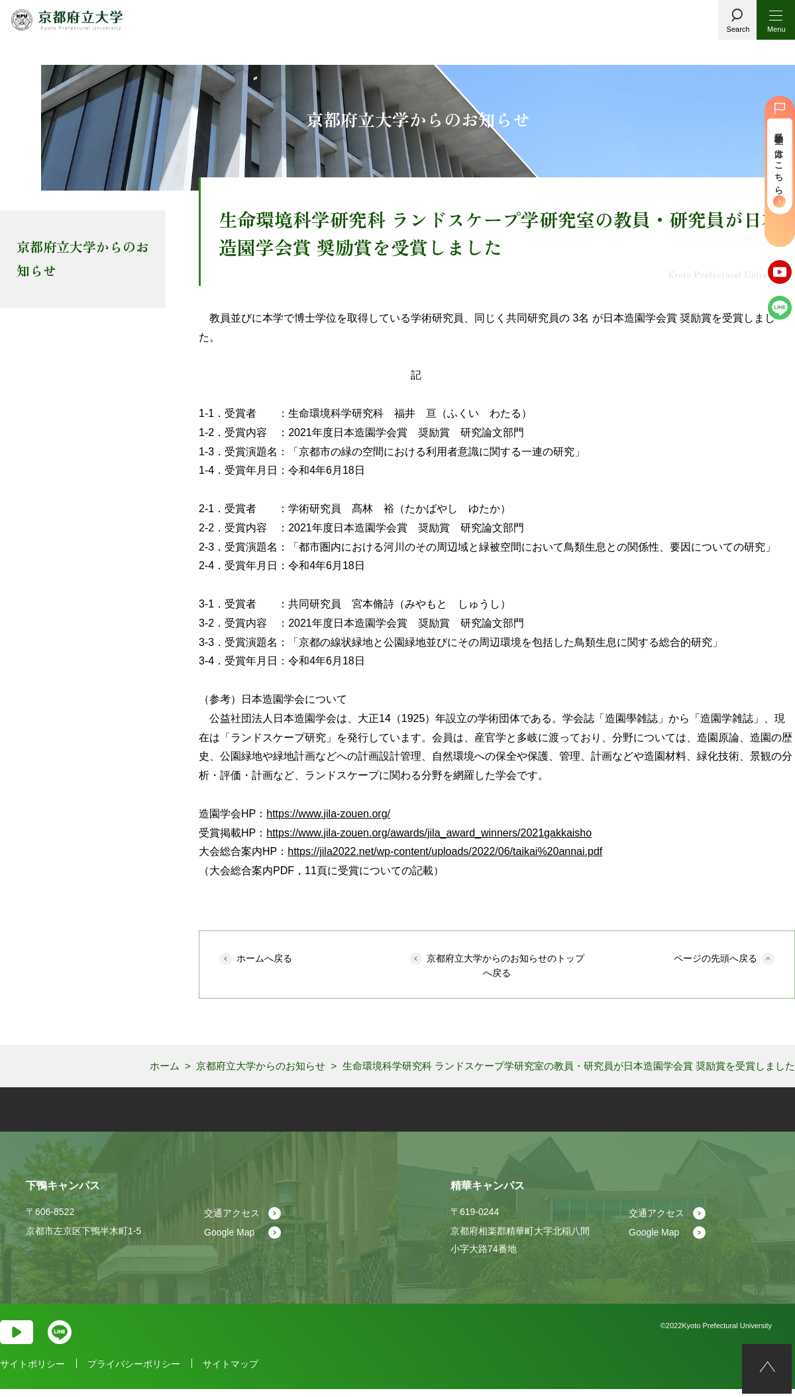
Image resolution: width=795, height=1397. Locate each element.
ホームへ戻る (264, 958)
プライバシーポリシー (133, 1372)
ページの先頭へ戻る (715, 958)
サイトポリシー (32, 1372)
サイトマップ (230, 1372)
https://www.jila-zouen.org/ (328, 813)
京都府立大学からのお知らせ (83, 258)
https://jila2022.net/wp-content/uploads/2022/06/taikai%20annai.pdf (445, 851)
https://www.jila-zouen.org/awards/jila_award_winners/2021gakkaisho (429, 832)
